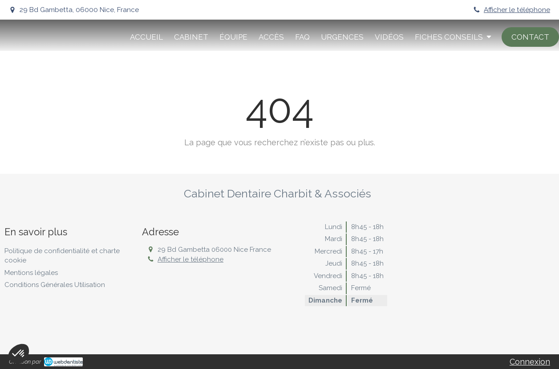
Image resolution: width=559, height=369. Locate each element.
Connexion (530, 361)
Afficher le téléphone (517, 10)
